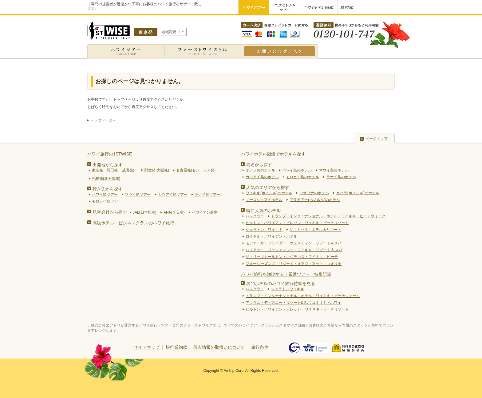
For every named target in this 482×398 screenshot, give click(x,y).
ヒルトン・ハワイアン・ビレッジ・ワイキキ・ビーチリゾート (297, 223)
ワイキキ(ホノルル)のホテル (269, 193)
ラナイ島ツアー (207, 194)
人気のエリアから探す (267, 187)
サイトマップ (147, 347)
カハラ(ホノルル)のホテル (357, 193)
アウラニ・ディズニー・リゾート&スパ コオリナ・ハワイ (293, 302)
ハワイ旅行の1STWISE (109, 153)
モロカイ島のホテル (302, 177)
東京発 (97, 170)
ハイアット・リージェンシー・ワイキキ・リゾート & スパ (294, 250)
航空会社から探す (110, 212)
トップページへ (103, 120)
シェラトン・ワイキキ (264, 229)
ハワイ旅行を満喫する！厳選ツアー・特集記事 (286, 274)
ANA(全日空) (174, 212)
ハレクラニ (255, 216)
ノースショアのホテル (264, 200)
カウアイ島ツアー (173, 194)
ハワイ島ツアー (105, 194)
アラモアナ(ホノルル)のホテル (315, 200)
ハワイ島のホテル (297, 170)
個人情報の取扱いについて (219, 347)
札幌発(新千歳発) (106, 178)
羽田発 (112, 170)
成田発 (127, 170)
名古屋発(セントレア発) (195, 170)
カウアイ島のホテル (262, 177)
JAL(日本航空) (144, 212)
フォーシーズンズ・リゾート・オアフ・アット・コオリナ (294, 264)
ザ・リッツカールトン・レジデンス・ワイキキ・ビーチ (292, 257)
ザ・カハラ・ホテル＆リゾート (315, 229)
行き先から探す (108, 189)
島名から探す (259, 164)
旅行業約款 (176, 347)
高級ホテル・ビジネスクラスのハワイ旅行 (133, 222)
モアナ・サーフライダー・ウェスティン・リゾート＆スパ (294, 243)
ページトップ (376, 138)
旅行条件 (259, 347)
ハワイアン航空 (205, 212)
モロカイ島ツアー (106, 201)
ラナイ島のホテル (341, 177)
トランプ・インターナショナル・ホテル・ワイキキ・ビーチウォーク (328, 216)
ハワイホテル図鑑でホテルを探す (273, 153)
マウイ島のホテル (334, 170)
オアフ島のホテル (260, 170)
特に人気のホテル (263, 210)
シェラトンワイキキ (287, 289)
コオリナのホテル (314, 193)
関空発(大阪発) (156, 170)
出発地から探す (108, 164)
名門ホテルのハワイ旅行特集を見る (280, 283)
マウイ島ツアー (138, 194)
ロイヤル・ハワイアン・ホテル (271, 236)
